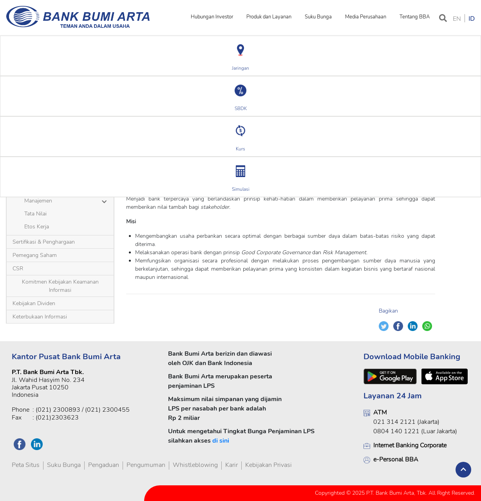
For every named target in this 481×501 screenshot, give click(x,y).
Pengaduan (103, 465)
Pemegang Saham (35, 255)
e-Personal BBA (395, 459)
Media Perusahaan (365, 16)
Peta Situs (26, 465)
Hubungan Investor (212, 16)
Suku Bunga (318, 16)
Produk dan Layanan (268, 16)
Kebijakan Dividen (34, 303)
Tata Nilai (35, 213)
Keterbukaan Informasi (40, 316)
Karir (231, 465)
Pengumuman (146, 465)
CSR (18, 268)
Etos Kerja (36, 226)
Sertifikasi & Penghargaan (44, 242)
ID (471, 18)
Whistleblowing (195, 465)
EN (457, 18)
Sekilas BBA (39, 188)
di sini (220, 440)
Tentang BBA (415, 16)
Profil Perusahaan (56, 141)
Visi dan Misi (97, 141)
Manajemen (38, 200)
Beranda (20, 141)
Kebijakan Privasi (268, 465)
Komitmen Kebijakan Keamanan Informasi (60, 286)
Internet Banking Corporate (410, 445)
